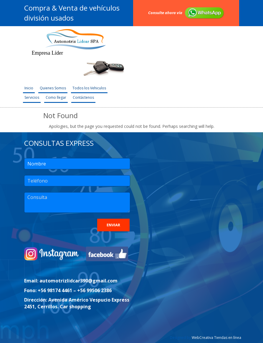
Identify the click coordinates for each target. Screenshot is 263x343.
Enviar (113, 224)
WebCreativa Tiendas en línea (216, 337)
